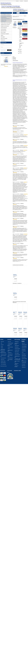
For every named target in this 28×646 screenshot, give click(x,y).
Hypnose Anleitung (3, 362)
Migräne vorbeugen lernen (17, 361)
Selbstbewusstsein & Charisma (5, 24)
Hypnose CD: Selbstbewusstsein (20, 328)
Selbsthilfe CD (9, 352)
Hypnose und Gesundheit (16, 366)
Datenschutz (2, 341)
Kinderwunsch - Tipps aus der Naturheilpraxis (17, 359)
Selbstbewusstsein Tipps (17, 357)
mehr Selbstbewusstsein (23, 360)
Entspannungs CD (3, 21)
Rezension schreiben (20, 51)
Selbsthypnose (16, 341)
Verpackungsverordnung (3, 365)
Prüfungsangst (23, 349)
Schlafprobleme (23, 350)
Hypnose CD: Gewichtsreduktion (20, 312)
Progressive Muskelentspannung (5, 18)
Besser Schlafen (3, 32)
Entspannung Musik (17, 348)
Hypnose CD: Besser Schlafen (15, 313)
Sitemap (1, 347)
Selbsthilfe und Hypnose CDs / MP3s (3, 352)
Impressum (2, 344)
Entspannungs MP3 (17, 354)
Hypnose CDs (2, 359)
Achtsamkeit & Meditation (16, 343)
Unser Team (9, 341)
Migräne (2, 35)
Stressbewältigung (23, 346)
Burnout (8, 348)
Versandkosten (15, 299)
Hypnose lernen (16, 351)
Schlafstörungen (23, 362)
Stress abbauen (16, 353)
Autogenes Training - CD (25, 328)
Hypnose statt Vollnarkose (16, 364)
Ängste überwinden (3, 30)
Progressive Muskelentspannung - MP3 (16, 275)
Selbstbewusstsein (24, 344)
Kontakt (1, 346)
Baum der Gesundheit (4, 38)
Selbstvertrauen (16, 345)
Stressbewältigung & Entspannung (6, 14)
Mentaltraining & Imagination (5, 33)
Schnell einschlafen (24, 358)
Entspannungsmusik (3, 17)
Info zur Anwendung (3, 364)
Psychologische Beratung (9, 345)
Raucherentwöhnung (4, 27)
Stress (22, 352)
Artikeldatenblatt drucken (20, 49)
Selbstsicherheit (23, 355)
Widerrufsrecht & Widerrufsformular (2, 349)
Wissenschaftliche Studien (9, 356)
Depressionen (23, 365)
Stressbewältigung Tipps (9, 360)
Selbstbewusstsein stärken (10, 350)
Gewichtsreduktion (3, 29)
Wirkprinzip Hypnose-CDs (3, 356)
